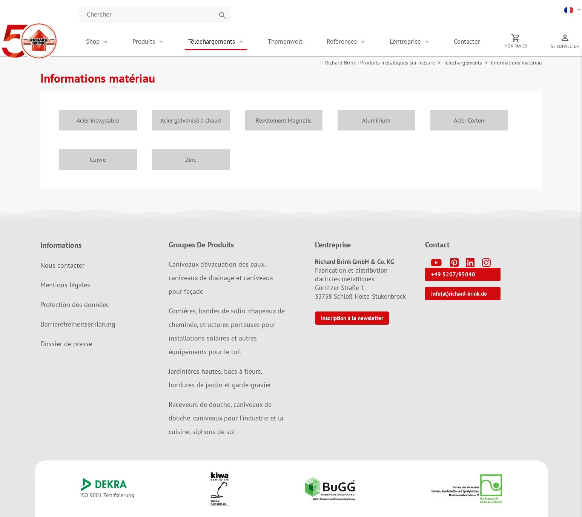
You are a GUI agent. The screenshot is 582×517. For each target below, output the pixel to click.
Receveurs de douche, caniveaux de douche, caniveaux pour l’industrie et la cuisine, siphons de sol (226, 418)
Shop (92, 41)
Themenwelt (285, 41)
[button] (573, 9)
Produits (144, 41)
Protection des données (74, 304)
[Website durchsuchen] (155, 14)
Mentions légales (65, 285)
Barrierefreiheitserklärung (77, 324)
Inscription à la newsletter (352, 318)
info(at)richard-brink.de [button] (459, 293)
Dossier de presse (66, 343)
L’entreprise (406, 41)
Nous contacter (62, 265)
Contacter (467, 41)
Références (343, 41)
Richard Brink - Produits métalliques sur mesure (380, 62)
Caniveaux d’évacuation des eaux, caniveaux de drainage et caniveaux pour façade (221, 278)
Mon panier (515, 46)
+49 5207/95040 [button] (453, 274)
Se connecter (565, 46)
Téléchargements (212, 41)
